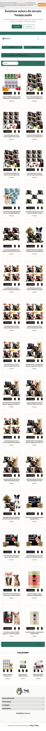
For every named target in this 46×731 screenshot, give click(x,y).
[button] (43, 33)
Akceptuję (41, 4)
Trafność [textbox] (5, 63)
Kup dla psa (17, 26)
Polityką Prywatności (21, 2)
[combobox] (10, 63)
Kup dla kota (28, 26)
